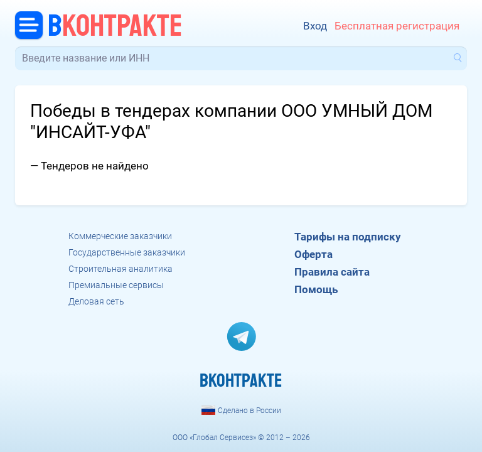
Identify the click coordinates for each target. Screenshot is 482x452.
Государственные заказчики (126, 252)
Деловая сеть (96, 301)
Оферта (313, 254)
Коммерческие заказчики (120, 236)
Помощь (316, 289)
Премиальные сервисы (116, 285)
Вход (315, 26)
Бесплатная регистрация (397, 26)
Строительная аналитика (120, 269)
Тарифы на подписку (347, 236)
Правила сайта (332, 272)
